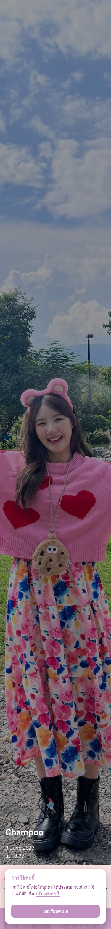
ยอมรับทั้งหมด (55, 911)
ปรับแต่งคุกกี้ (48, 893)
